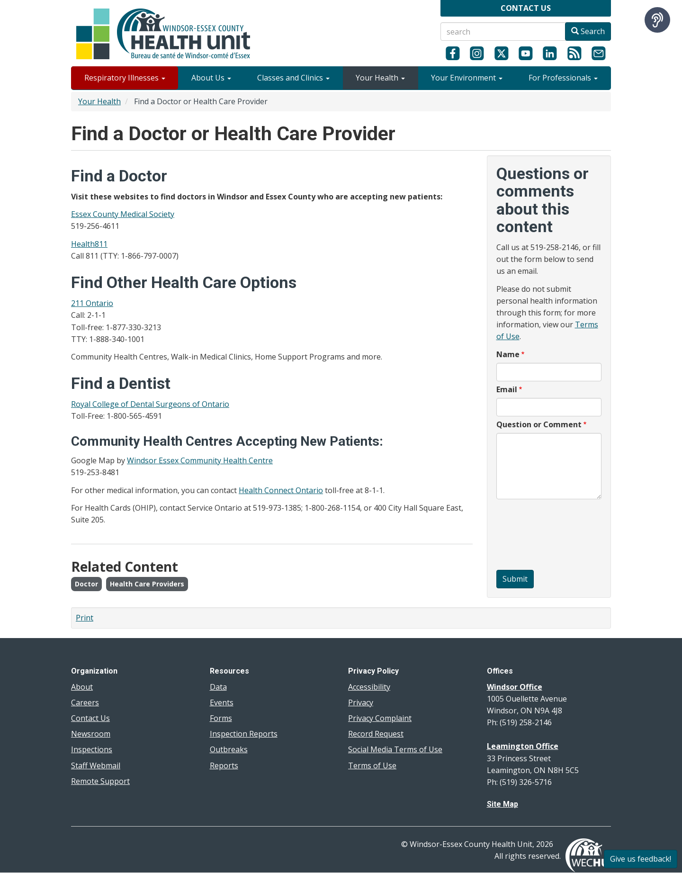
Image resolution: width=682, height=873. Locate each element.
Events (221, 702)
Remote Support (100, 781)
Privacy (360, 702)
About (82, 687)
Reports (224, 765)
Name (508, 354)
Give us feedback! (640, 859)
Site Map (502, 804)
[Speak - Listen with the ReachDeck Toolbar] (657, 20)
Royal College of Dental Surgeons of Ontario (150, 404)
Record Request (376, 734)
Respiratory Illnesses (124, 77)
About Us (211, 77)
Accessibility (369, 687)
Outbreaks (229, 749)
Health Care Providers (147, 583)
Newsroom (90, 734)
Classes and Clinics (293, 77)
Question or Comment (539, 424)
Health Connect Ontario (281, 490)
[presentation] (535, 536)
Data (218, 687)
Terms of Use (372, 765)
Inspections (91, 749)
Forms (221, 718)
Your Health (380, 77)
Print (84, 617)
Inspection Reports (244, 734)
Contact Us (90, 718)
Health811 (89, 244)
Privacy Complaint (380, 718)
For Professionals (563, 77)
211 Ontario (92, 303)
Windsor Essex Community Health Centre (200, 460)
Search (588, 31)
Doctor (86, 583)
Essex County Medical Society (122, 214)
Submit (515, 579)
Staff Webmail (95, 765)
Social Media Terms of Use (395, 749)
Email (506, 389)
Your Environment (467, 77)
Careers (85, 702)
